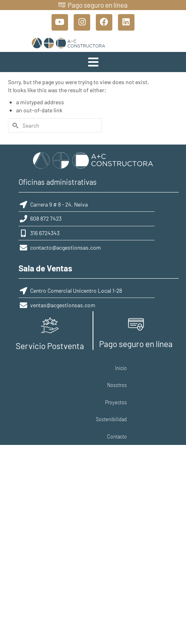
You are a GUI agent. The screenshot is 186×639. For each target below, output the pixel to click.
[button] (93, 65)
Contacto (146, 371)
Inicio (35, 371)
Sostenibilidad (115, 371)
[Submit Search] (14, 129)
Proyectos (83, 371)
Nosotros (57, 371)
